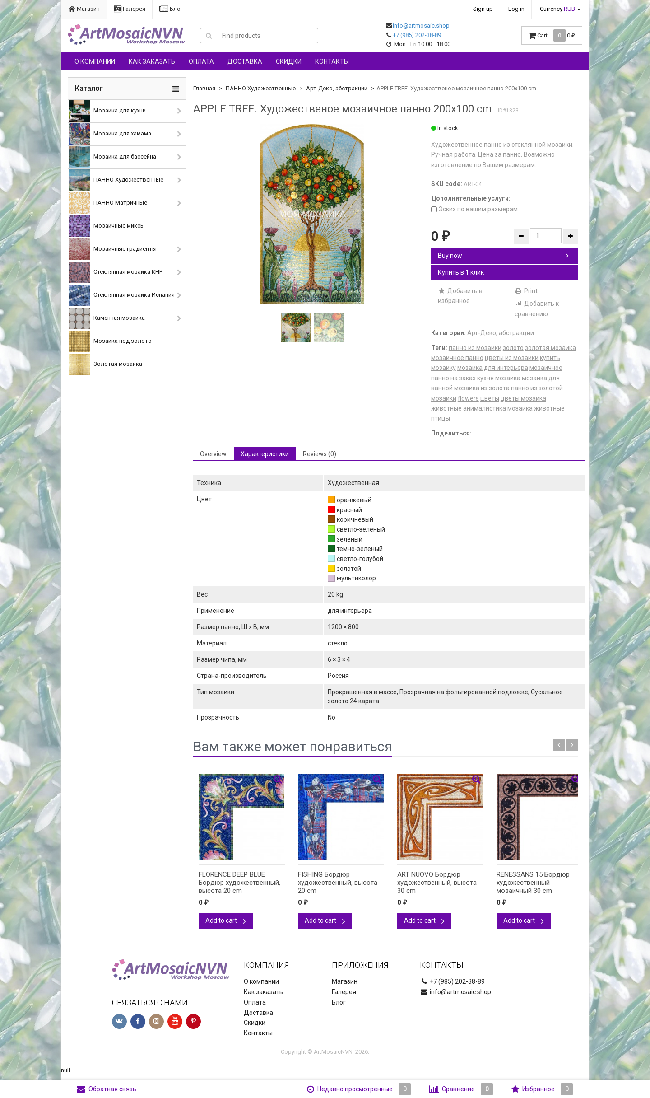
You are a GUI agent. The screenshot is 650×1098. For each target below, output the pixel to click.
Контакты (332, 61)
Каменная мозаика (107, 318)
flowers (468, 398)
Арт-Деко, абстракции (336, 88)
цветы (489, 398)
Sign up (483, 8)
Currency (557, 8)
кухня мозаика (498, 378)
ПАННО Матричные (108, 203)
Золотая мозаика (105, 364)
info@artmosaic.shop (421, 25)
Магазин (84, 8)
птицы (440, 418)
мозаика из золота (482, 388)
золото (513, 347)
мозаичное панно (457, 357)
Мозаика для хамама (110, 134)
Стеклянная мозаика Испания (122, 295)
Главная (204, 88)
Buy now (503, 255)
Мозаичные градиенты (113, 249)
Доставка (245, 61)
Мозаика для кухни (107, 111)
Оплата (201, 61)
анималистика (484, 408)
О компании (94, 61)
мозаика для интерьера (492, 367)
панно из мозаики (475, 347)
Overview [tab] (213, 454)
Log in (516, 8)
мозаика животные (536, 408)
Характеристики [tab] (265, 454)
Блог (171, 8)
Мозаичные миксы (107, 226)
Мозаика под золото (110, 341)
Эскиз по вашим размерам (474, 209)
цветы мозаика (523, 398)
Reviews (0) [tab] (319, 454)
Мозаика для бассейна (112, 157)
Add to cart (225, 920)
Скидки (289, 61)
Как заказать (152, 61)
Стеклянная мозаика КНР (115, 272)
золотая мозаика (550, 347)
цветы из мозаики (512, 357)
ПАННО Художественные (116, 180)
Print (526, 290)
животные (446, 408)
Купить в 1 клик (461, 272)
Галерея (129, 8)
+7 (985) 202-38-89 (417, 35)
